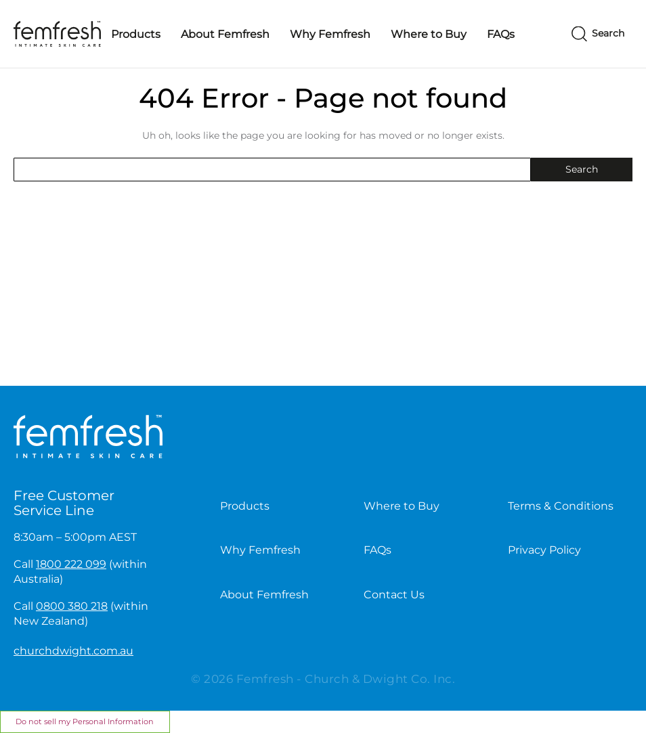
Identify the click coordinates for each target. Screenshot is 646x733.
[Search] (598, 34)
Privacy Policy (544, 549)
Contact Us (394, 594)
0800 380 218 (72, 606)
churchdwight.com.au (73, 650)
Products (135, 34)
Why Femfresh (330, 34)
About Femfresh (225, 34)
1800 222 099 (71, 564)
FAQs (501, 34)
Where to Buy (429, 34)
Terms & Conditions (560, 505)
